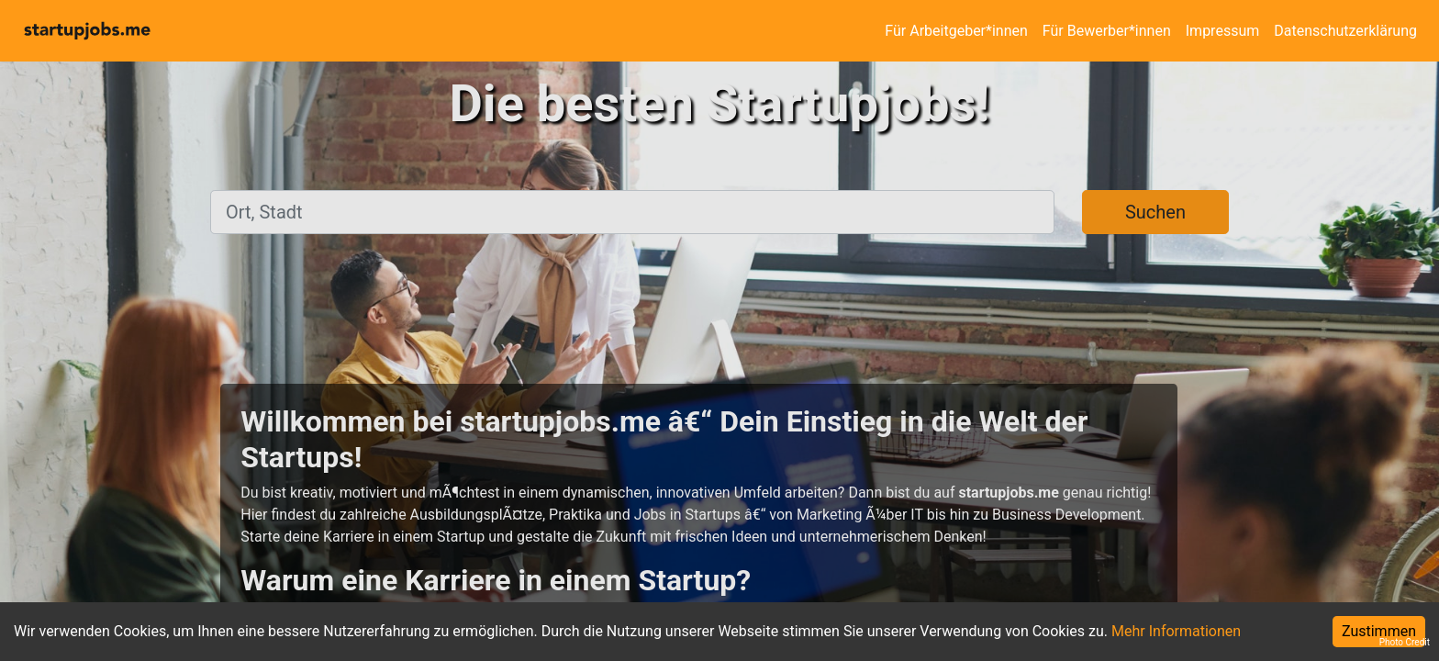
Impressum (1223, 30)
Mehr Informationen (1176, 631)
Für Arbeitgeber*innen (956, 30)
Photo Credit (1404, 642)
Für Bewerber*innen (1107, 30)
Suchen (1155, 212)
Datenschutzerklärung (1345, 30)
